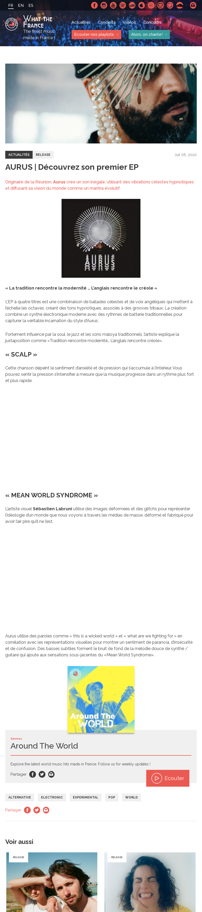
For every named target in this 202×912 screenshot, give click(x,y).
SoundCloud (179, 5)
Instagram (103, 5)
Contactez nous (193, 5)
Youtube (113, 5)
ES (30, 5)
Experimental (85, 797)
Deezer (132, 5)
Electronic (52, 797)
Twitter (42, 774)
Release (43, 155)
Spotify (122, 5)
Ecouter (168, 778)
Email (51, 774)
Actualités (81, 22)
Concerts (106, 22)
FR (10, 5)
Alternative (19, 797)
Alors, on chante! (147, 34)
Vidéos (129, 22)
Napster (160, 5)
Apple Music (141, 5)
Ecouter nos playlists (94, 34)
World (131, 797)
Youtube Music (151, 5)
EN (21, 5)
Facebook (94, 5)
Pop (111, 797)
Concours (152, 22)
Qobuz (170, 5)
